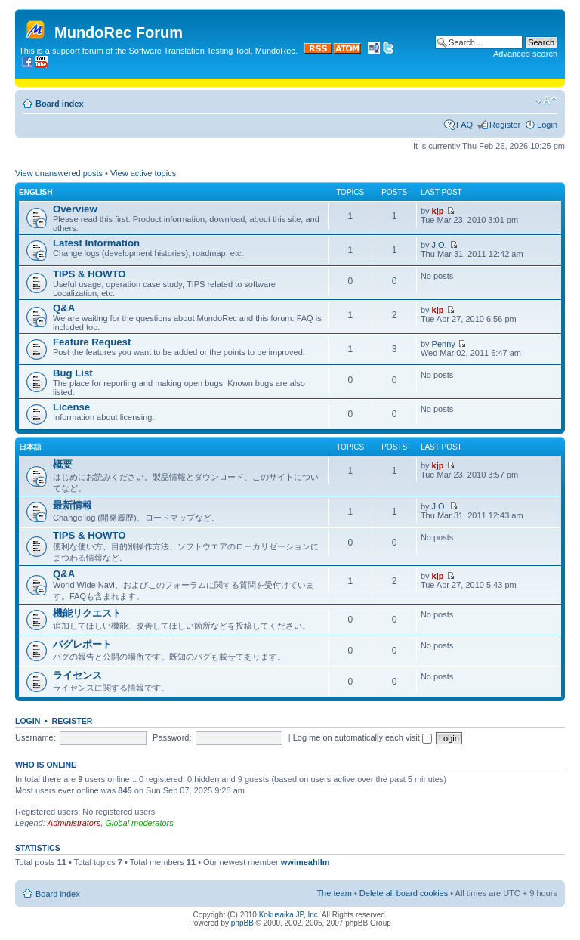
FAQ (464, 124)
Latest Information (96, 243)
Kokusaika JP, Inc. (289, 915)
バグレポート (82, 644)
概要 (62, 464)
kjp (438, 210)
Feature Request (92, 342)
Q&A (64, 308)
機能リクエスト (87, 613)
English (35, 192)
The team (333, 893)
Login (547, 124)
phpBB (242, 923)
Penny (443, 343)
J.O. (439, 244)
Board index (59, 103)
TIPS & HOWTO (89, 274)
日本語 (30, 447)
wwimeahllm (305, 862)
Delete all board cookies (403, 893)
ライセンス (77, 675)
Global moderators (139, 822)
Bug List (73, 373)
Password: (172, 737)
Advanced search (525, 53)
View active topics (143, 173)
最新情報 (72, 505)
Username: (35, 737)
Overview (75, 209)
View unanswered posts (59, 173)
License (71, 407)
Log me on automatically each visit (362, 737)
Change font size (546, 100)
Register (504, 124)
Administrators (74, 822)
